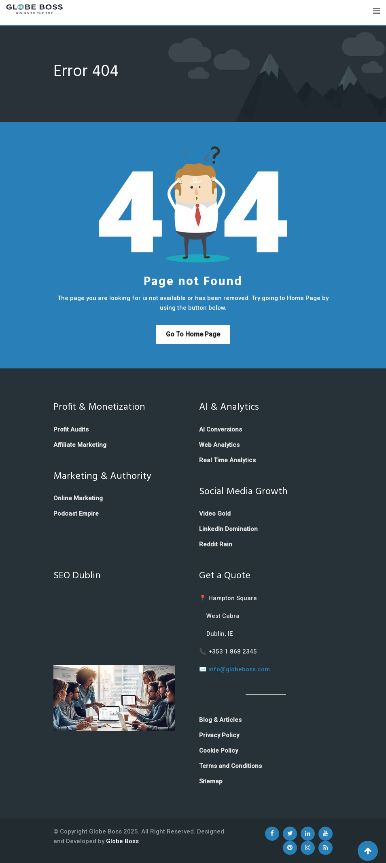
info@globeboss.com (239, 669)
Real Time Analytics (227, 460)
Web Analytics (219, 444)
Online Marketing (78, 498)
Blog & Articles (220, 719)
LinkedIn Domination (228, 529)
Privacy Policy (219, 735)
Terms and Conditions (230, 766)
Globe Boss (122, 841)
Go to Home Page (193, 334)
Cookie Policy (218, 750)
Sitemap (211, 781)
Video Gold (215, 513)
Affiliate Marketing (79, 444)
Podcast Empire (76, 513)
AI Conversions (220, 429)
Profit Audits (71, 429)
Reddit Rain (215, 544)
